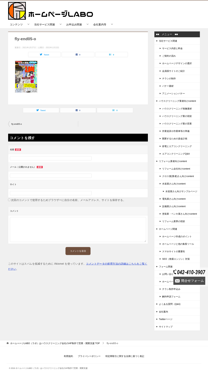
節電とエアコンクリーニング (177, 146)
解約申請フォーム (171, 296)
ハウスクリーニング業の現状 (177, 116)
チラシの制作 (169, 78)
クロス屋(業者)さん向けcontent (178, 176)
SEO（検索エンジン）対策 (176, 259)
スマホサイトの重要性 (173, 251)
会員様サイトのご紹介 (173, 71)
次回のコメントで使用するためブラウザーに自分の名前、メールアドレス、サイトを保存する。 (68, 200)
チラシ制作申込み (171, 289)
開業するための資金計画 (174, 138)
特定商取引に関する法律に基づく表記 (124, 356)
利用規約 (68, 356)
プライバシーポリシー (89, 356)
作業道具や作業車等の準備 (175, 131)
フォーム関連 (166, 266)
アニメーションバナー (173, 93)
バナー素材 (168, 86)
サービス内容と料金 (172, 48)
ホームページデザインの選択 (177, 63)
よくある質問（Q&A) (169, 304)
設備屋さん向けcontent (174, 206)
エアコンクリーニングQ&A (176, 153)
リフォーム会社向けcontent (176, 168)
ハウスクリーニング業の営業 (177, 123)
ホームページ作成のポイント (177, 236)
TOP (55, 343)
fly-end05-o (16, 124)
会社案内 (163, 311)
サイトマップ (166, 326)
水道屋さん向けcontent (174, 183)
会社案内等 (99, 24)
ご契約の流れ (169, 56)
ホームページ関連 (168, 229)
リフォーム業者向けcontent (173, 161)
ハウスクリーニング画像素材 (177, 108)
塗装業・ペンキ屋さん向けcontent (179, 214)
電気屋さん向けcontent (174, 199)
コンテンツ (16, 24)
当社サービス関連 (44, 24)
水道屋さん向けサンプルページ (181, 191)
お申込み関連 (74, 24)
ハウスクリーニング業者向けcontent (177, 101)
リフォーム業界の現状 (173, 221)
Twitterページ (165, 319)
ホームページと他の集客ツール (178, 244)
